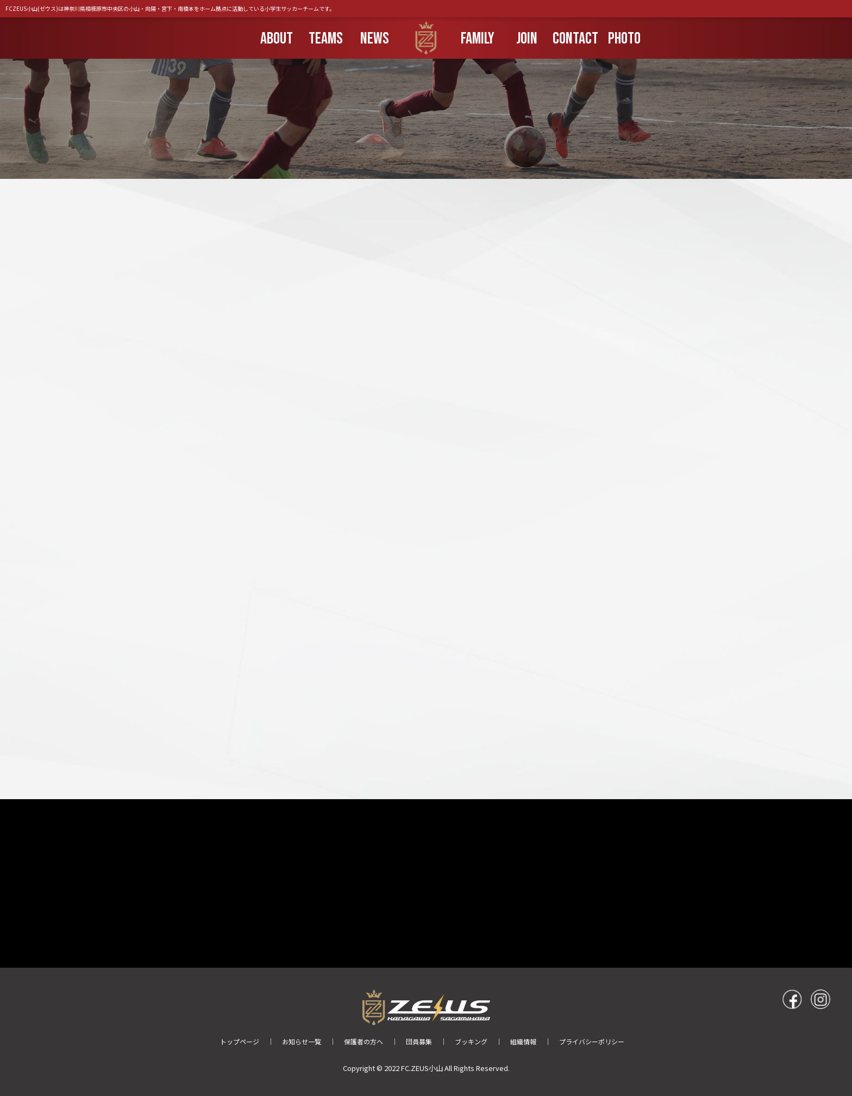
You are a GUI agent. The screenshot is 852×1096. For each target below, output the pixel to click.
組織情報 (523, 1041)
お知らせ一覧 (301, 1041)
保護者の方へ (363, 1041)
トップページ (239, 1041)
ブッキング (471, 1041)
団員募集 (419, 1041)
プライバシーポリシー (591, 1041)
